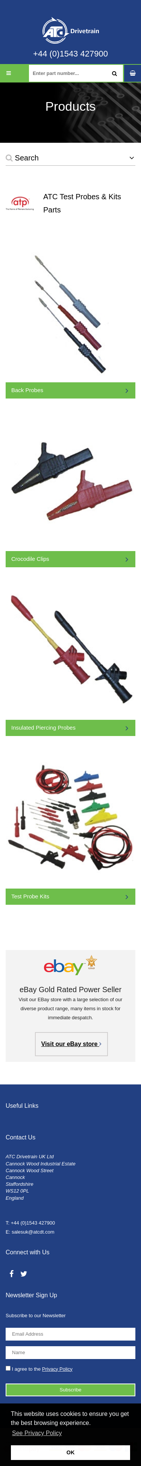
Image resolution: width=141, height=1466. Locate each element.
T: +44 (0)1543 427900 (30, 1223)
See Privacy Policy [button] (37, 1433)
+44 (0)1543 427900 (70, 53)
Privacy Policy (57, 1369)
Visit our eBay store (71, 1044)
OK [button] (71, 1452)
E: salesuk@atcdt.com (30, 1232)
